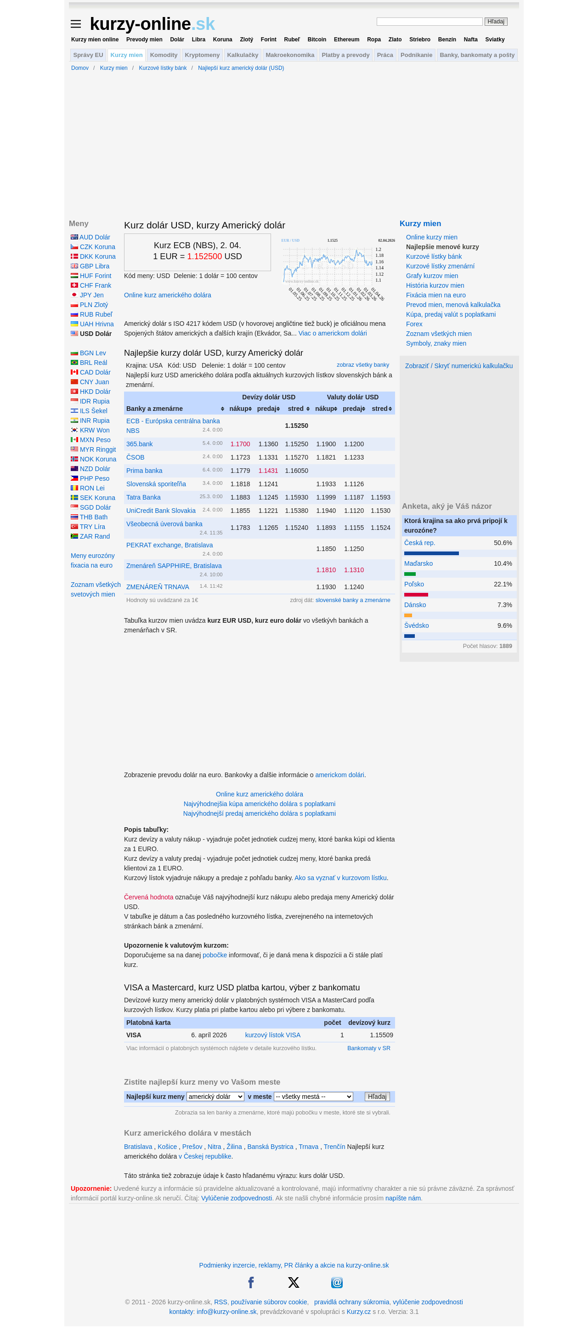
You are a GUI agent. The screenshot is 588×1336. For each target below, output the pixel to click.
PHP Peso (90, 478)
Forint (269, 39)
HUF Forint (91, 275)
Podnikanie (416, 54)
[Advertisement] (259, 699)
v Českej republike (205, 1156)
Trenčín (334, 1146)
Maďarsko (418, 563)
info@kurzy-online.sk (226, 1311)
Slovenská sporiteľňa (156, 484)
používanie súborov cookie (269, 1302)
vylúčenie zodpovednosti (428, 1302)
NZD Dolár (90, 468)
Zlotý (246, 39)
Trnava (308, 1146)
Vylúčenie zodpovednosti (236, 1198)
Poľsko (414, 584)
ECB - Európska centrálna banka (173, 421)
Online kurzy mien (432, 237)
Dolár (177, 39)
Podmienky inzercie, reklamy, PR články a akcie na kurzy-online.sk (294, 1265)
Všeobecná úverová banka (164, 524)
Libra (198, 39)
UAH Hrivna (92, 324)
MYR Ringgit (93, 449)
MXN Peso (91, 439)
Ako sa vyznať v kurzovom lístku (340, 877)
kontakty (181, 1311)
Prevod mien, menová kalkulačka (453, 304)
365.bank (139, 444)
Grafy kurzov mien (432, 275)
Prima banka (144, 470)
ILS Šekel (89, 411)
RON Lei (88, 488)
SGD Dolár (91, 507)
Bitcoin (317, 39)
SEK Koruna (93, 497)
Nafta (471, 39)
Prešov (192, 1146)
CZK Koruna (93, 246)
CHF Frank (91, 285)
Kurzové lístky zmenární (440, 266)
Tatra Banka (143, 497)
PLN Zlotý (89, 304)
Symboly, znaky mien (436, 343)
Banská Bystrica (270, 1146)
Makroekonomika (290, 54)
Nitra (214, 1146)
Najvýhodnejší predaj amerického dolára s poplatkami (259, 813)
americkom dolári (339, 775)
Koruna (222, 39)
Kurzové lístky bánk (434, 256)
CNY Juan (90, 382)
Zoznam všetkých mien (439, 333)
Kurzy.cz (359, 1311)
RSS (220, 1302)
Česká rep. (419, 542)
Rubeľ (292, 39)
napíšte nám (403, 1198)
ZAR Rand (90, 536)
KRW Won (90, 430)
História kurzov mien (435, 285)
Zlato (395, 39)
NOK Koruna (93, 459)
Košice (167, 1146)
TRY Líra (88, 526)
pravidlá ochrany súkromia (351, 1302)
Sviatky (495, 39)
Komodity (164, 54)
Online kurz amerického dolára (167, 295)
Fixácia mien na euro (436, 295)
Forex (414, 324)
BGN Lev (88, 353)
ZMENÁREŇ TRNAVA (157, 587)
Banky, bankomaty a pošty (477, 54)
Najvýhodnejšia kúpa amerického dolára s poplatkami (260, 803)
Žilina (234, 1146)
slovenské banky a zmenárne (353, 600)
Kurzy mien (127, 54)
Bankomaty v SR (368, 1048)
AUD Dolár (90, 237)
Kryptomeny (202, 54)
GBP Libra (90, 266)
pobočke (215, 955)
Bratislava (138, 1146)
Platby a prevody (346, 54)
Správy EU (88, 54)
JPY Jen (87, 295)
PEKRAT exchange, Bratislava (169, 545)
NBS (133, 430)
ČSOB (135, 457)
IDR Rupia (90, 401)
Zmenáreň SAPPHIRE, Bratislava (174, 565)
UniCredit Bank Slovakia (161, 510)
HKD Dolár (91, 391)
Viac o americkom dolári (333, 333)
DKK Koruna (93, 256)
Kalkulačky (242, 54)
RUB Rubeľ (92, 314)
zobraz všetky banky (363, 365)
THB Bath (89, 517)
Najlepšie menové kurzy (442, 246)
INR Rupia (90, 420)
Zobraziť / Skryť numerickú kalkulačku (459, 366)
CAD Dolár (91, 372)
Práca (385, 54)
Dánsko (415, 604)
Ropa (374, 39)
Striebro (419, 39)
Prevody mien (144, 39)
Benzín (447, 39)
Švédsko (416, 625)
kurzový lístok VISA (273, 1035)
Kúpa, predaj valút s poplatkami (451, 314)
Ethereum (346, 39)
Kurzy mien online (95, 39)
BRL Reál (89, 362)
